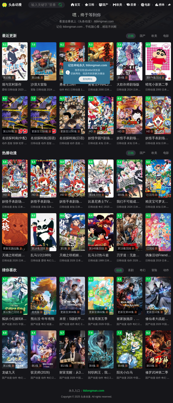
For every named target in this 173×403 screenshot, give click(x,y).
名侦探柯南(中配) (14, 138)
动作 (166, 270)
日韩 (89, 5)
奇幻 (142, 270)
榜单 (159, 5)
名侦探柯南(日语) (71, 138)
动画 (119, 270)
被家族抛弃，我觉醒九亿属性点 (139, 318)
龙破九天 (8, 372)
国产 (103, 5)
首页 (75, 5)
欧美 (117, 5)
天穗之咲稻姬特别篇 (74, 255)
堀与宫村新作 (11, 84)
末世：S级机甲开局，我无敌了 (81, 318)
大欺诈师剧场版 (128, 84)
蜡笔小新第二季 (156, 84)
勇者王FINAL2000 (101, 84)
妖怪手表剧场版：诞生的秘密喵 (82, 201)
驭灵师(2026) (40, 372)
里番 (131, 5)
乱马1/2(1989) (41, 255)
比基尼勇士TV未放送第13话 (108, 201)
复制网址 (87, 79)
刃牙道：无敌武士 (130, 255)
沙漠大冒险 (39, 84)
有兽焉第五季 (97, 318)
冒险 (154, 270)
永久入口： (86, 390)
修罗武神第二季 (156, 372)
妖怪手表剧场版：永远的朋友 (138, 138)
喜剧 (131, 270)
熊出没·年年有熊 (42, 318)
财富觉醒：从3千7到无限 (77, 372)
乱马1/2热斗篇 (98, 255)
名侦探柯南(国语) (43, 138)
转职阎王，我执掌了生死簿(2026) (112, 372)
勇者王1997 (67, 84)
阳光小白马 (125, 372)
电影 (145, 5)
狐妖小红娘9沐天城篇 (17, 318)
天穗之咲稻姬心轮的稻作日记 (23, 255)
